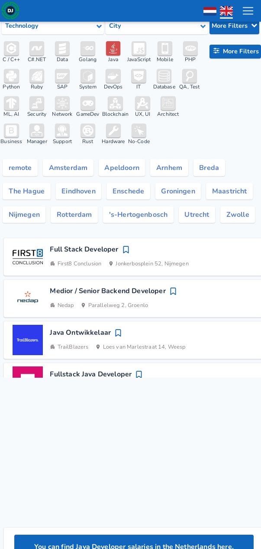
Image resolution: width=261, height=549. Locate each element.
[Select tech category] (53, 26)
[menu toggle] (247, 11)
